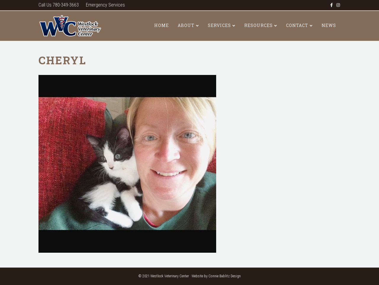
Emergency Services (105, 5)
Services (219, 25)
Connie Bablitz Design (224, 276)
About (186, 25)
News (329, 25)
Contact (297, 25)
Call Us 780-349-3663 (58, 5)
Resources (258, 25)
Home (161, 25)
